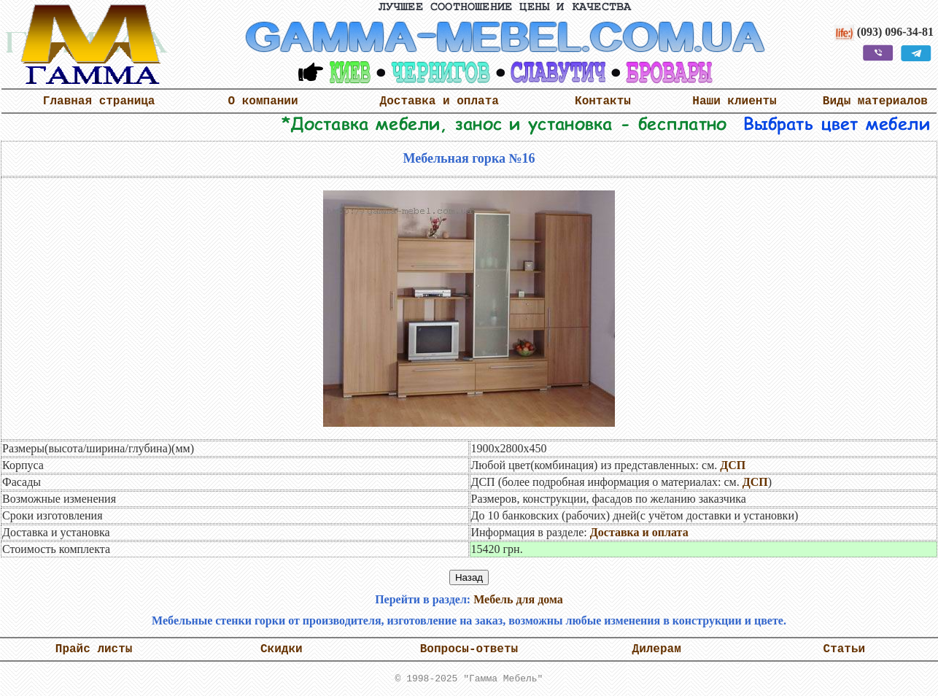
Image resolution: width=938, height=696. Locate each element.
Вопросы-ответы (469, 649)
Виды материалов (875, 101)
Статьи (844, 649)
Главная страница (99, 101)
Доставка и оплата (439, 101)
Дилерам (656, 649)
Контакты (603, 101)
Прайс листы (94, 649)
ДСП (732, 465)
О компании (263, 101)
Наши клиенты (734, 101)
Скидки (281, 649)
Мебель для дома (518, 599)
